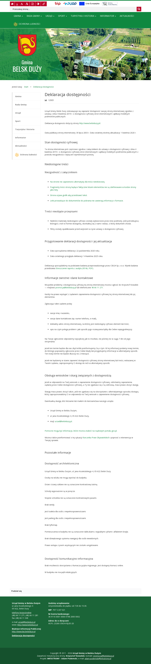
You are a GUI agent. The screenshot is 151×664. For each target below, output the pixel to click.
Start (26, 86)
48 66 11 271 (97, 287)
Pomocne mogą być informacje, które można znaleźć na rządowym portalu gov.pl (81, 431)
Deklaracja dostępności (43, 86)
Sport (62, 16)
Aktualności (127, 16)
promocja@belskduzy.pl (66, 287)
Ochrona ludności (27, 24)
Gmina (18, 16)
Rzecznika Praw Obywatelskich (96, 437)
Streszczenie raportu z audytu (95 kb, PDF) (74, 268)
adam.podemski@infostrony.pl (98, 658)
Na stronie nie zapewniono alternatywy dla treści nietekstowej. (77, 181)
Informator (108, 16)
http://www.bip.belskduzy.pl (23, 631)
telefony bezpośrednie (21, 612)
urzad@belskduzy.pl (63, 421)
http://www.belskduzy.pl (27, 624)
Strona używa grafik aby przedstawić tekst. (68, 195)
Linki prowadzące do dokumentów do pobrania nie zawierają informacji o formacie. (86, 200)
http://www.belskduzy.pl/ (89, 123)
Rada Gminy (34, 16)
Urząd (50, 16)
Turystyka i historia (83, 16)
